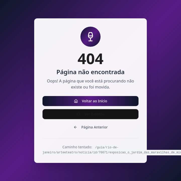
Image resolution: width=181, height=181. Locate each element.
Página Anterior (90, 127)
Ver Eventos (91, 114)
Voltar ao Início (90, 101)
